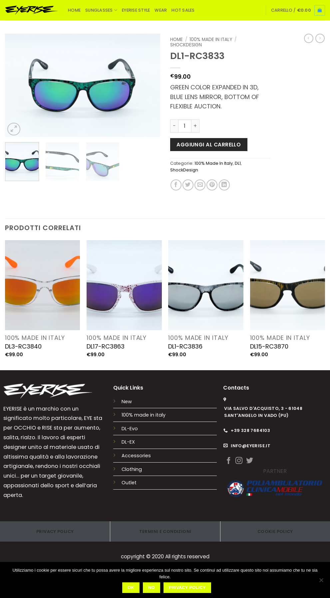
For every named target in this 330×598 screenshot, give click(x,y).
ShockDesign (186, 45)
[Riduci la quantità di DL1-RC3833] (174, 126)
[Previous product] (320, 38)
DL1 (238, 163)
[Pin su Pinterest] (211, 184)
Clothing (132, 469)
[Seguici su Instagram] (238, 461)
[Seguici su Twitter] (249, 461)
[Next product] (308, 38)
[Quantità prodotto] (184, 126)
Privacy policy (187, 587)
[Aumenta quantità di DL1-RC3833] (195, 126)
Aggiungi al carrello (208, 144)
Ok (131, 587)
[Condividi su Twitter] (187, 184)
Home (176, 39)
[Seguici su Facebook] (228, 461)
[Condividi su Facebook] (175, 184)
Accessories (136, 455)
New (127, 401)
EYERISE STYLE (136, 10)
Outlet (129, 482)
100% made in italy (143, 415)
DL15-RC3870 (269, 346)
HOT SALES (182, 10)
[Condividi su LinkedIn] (224, 184)
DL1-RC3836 (185, 346)
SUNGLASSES (101, 10)
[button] (298, 10)
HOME (74, 10)
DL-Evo (130, 428)
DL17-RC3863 (106, 346)
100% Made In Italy (210, 39)
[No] (321, 582)
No (151, 587)
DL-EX (128, 442)
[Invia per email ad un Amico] (199, 184)
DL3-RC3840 (23, 346)
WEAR (161, 10)
